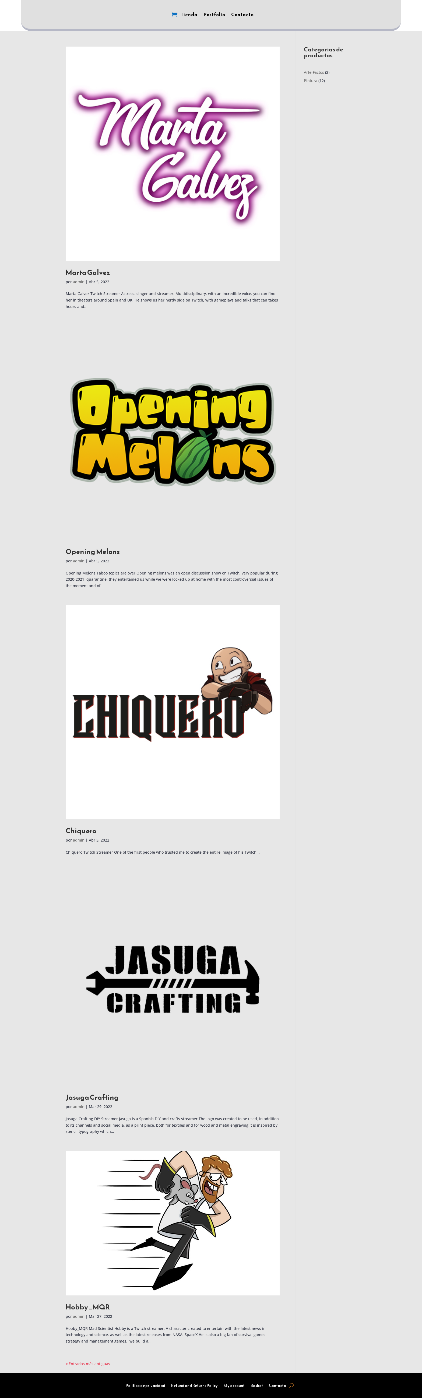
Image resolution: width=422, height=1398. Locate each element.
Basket (257, 1386)
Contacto (242, 14)
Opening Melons (93, 551)
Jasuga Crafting (92, 1097)
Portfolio (214, 14)
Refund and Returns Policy (194, 1386)
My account (234, 1386)
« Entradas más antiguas (88, 1363)
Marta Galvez (88, 272)
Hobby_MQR (88, 1307)
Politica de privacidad (145, 1386)
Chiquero (81, 830)
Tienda (189, 14)
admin (79, 281)
